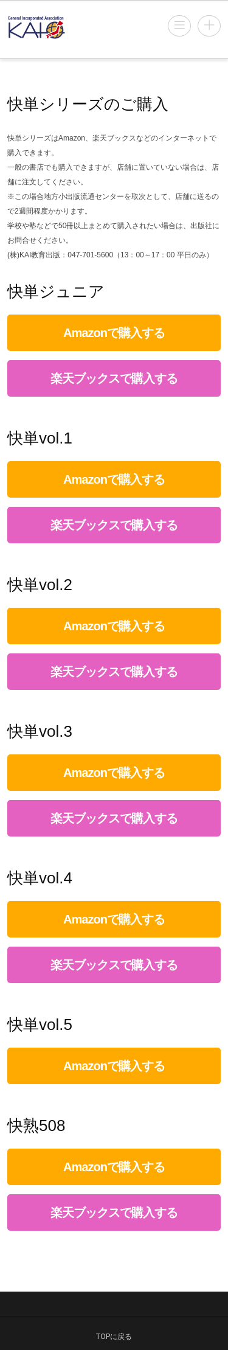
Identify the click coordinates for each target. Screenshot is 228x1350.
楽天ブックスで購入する (114, 378)
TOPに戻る (114, 1336)
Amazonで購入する (114, 332)
